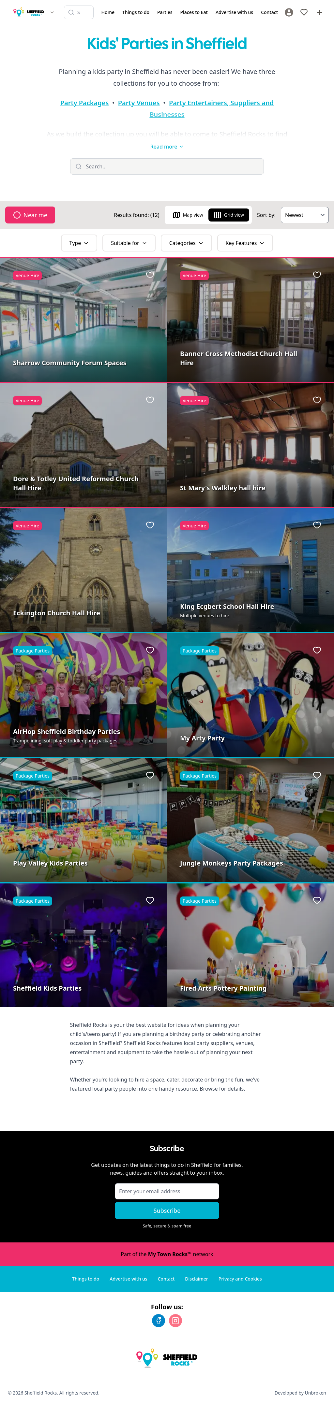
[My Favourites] (304, 12)
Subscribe (167, 1210)
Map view (188, 215)
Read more (167, 146)
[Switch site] (52, 12)
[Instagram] (175, 1320)
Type (79, 243)
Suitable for (129, 243)
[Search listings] (79, 12)
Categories (186, 243)
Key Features (245, 243)
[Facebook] (158, 1320)
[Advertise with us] (319, 12)
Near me (30, 215)
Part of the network (167, 1254)
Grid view (229, 215)
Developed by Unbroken (300, 1393)
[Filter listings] (167, 166)
